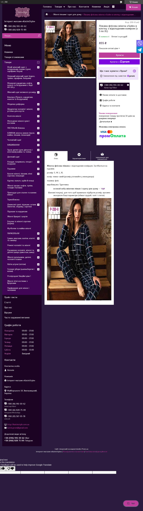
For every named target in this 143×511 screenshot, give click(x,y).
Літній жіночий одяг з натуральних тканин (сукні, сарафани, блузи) (19, 69)
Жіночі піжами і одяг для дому (67, 14)
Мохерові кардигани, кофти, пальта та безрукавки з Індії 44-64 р (20, 85)
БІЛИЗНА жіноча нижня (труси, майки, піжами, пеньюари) (21, 134)
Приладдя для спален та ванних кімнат (21, 193)
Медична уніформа (15, 104)
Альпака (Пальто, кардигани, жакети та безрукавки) (20, 98)
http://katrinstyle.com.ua (18, 424)
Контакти (84, 6)
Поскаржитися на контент (73, 452)
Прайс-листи (10, 297)
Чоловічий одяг (14, 140)
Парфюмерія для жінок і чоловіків (18, 289)
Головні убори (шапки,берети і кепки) (20, 270)
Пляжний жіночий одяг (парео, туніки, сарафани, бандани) (21, 77)
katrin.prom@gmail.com (17, 428)
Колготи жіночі (14, 116)
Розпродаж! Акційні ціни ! (19, 276)
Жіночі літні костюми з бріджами (17, 282)
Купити (120, 55)
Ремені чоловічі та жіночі (18, 245)
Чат (131, 503)
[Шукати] (39, 35)
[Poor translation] (10, 468)
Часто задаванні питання (16, 317)
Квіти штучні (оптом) (16, 264)
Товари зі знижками (14, 57)
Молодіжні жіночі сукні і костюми (18, 122)
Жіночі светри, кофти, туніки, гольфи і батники (20, 186)
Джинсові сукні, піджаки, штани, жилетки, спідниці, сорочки (21, 205)
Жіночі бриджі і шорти (17, 216)
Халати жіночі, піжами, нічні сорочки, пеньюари (19, 174)
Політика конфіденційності (96, 452)
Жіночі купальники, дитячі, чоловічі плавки (19, 258)
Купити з (120, 61)
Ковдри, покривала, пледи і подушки (19, 163)
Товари (58, 6)
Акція (106, 6)
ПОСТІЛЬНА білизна (16, 128)
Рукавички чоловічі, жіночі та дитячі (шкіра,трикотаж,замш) (20, 251)
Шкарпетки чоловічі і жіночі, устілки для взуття (20, 110)
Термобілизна (13, 199)
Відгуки (8, 312)
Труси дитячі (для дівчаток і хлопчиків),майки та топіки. (20, 151)
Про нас (72, 6)
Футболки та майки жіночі (19, 228)
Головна (47, 6)
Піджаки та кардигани (17, 211)
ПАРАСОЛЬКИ (13, 233)
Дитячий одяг (13, 157)
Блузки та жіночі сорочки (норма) (18, 222)
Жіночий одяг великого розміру (21, 92)
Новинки (96, 6)
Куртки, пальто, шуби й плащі (20, 180)
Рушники (11, 169)
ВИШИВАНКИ (13, 145)
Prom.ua (85, 449)
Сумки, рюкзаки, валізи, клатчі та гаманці (21, 239)
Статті (7, 302)
